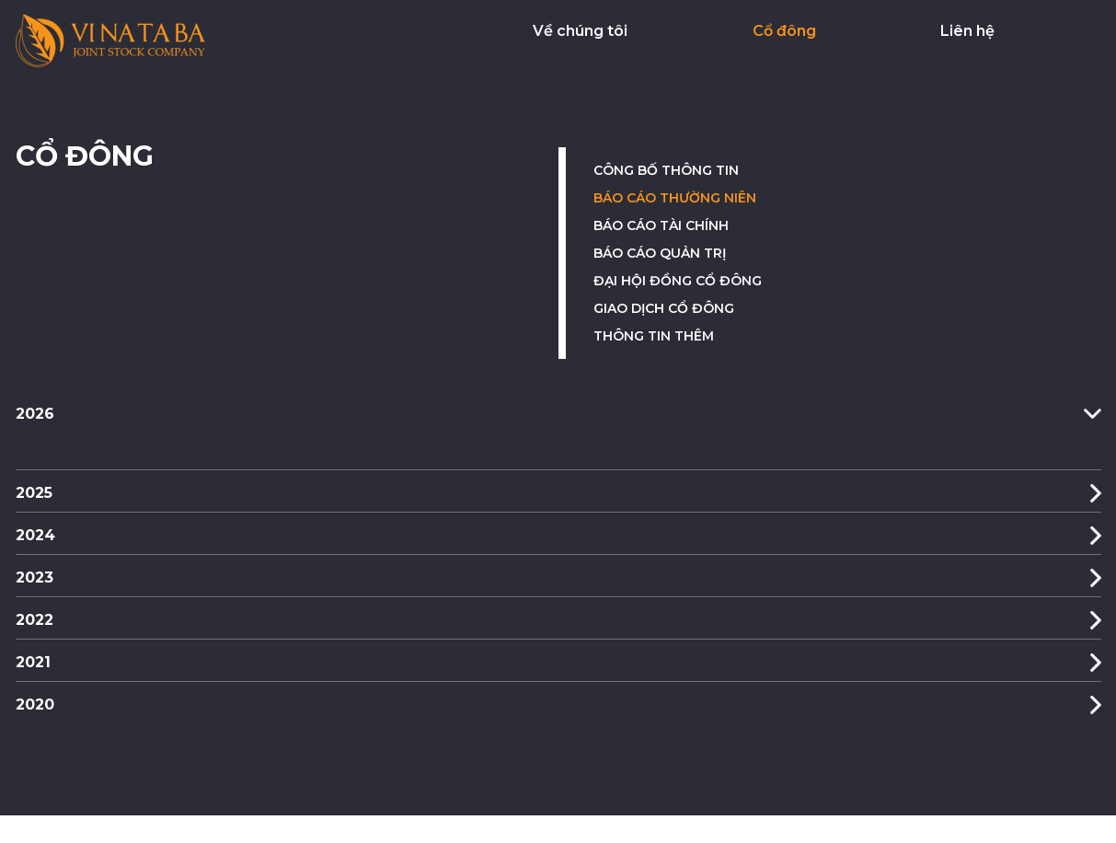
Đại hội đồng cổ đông (677, 280)
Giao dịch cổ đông (663, 308)
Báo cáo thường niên (674, 198)
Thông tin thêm (653, 336)
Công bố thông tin (666, 170)
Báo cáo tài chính (661, 225)
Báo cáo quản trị (659, 253)
